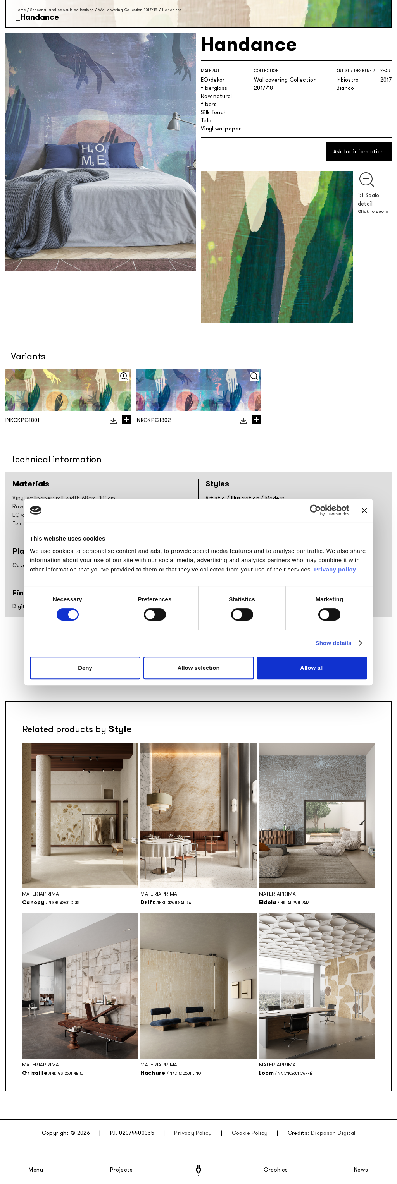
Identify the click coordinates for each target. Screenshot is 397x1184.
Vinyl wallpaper (221, 128)
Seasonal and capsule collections (62, 9)
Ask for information (358, 151)
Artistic (215, 498)
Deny (85, 667)
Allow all (312, 667)
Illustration (245, 498)
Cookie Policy (250, 1133)
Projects (121, 1170)
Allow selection (198, 667)
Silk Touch (214, 112)
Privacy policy (335, 569)
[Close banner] (364, 510)
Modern (275, 498)
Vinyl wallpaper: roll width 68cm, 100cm (64, 498)
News (361, 1170)
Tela (206, 120)
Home (20, 9)
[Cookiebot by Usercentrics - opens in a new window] (315, 510)
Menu (36, 1170)
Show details (334, 643)
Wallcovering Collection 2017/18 (128, 9)
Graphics (276, 1170)
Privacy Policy (193, 1133)
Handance (171, 9)
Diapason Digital (333, 1133)
